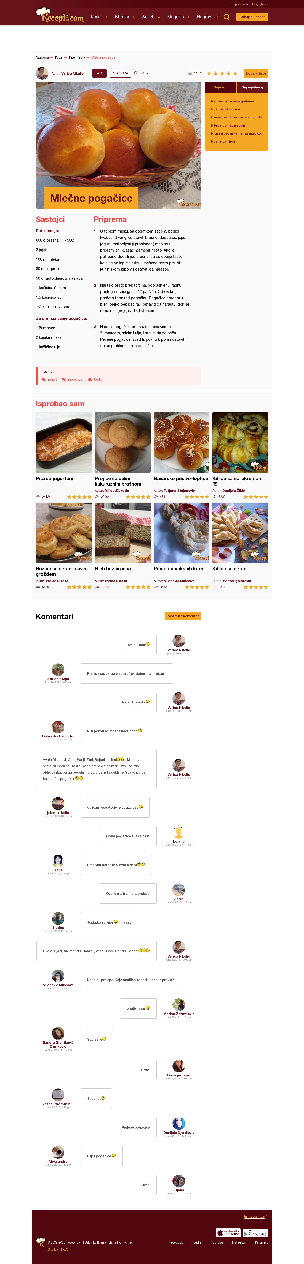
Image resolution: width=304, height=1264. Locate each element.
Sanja (179, 899)
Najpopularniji (253, 87)
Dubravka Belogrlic (58, 736)
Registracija (240, 4)
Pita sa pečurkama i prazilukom (236, 133)
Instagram (239, 1242)
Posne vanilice (223, 141)
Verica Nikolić (72, 73)
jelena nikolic (58, 813)
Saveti (148, 16)
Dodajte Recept (252, 17)
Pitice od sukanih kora (181, 546)
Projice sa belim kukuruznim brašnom (123, 455)
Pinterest (261, 1242)
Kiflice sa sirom (240, 546)
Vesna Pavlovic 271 (58, 1104)
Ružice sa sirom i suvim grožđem (64, 546)
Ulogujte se (260, 4)
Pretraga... (226, 17)
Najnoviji (220, 87)
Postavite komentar (183, 616)
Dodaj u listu (256, 73)
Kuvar (96, 16)
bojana (179, 841)
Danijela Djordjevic (178, 1133)
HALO (64, 1249)
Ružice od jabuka (225, 109)
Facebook (176, 1242)
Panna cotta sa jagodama (232, 101)
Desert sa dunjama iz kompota (236, 117)
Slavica (58, 927)
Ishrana (122, 16)
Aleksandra (58, 1161)
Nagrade (205, 16)
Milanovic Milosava (58, 985)
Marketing (114, 1242)
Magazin (175, 16)
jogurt (52, 379)
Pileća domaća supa (228, 125)
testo (98, 379)
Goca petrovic (179, 1075)
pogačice (75, 379)
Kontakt (128, 1242)
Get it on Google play (255, 1232)
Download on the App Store (228, 1232)
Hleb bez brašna (123, 546)
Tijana (179, 1190)
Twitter (197, 1242)
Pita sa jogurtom (64, 455)
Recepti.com (60, 15)
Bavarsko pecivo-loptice (181, 455)
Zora (58, 870)
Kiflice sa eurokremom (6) (240, 455)
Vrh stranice (254, 1216)
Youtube (217, 1242)
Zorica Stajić (58, 679)
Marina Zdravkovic (178, 1014)
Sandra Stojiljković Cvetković (58, 1044)
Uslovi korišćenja (95, 1242)
